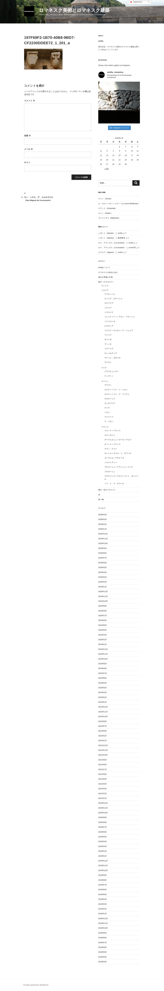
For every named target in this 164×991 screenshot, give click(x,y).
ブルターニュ (109, 471)
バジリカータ (109, 321)
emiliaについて (104, 267)
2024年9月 (102, 606)
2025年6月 (102, 563)
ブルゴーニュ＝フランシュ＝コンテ (118, 467)
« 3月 (106, 169)
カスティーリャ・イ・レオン (116, 390)
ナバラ (107, 408)
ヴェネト (108, 362)
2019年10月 (103, 870)
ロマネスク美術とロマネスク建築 (74, 10)
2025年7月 (102, 558)
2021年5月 (102, 779)
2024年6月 (102, 620)
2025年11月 (103, 539)
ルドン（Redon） (105, 213)
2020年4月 (102, 841)
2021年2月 (102, 793)
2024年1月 (102, 644)
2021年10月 (103, 755)
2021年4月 (102, 784)
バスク (107, 412)
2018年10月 (103, 928)
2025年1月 (102, 587)
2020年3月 (102, 846)
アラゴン (108, 385)
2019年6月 (102, 890)
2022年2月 (102, 736)
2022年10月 (103, 716)
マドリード (108, 417)
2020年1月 (102, 856)
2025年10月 (103, 543)
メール (28, 149)
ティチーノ (108, 376)
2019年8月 (102, 880)
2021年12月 (103, 745)
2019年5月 (102, 894)
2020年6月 (102, 832)
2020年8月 (102, 822)
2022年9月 (102, 721)
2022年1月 (102, 740)
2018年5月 (102, 952)
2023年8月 (102, 668)
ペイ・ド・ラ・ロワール (114, 483)
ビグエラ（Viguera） (106, 252)
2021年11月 (103, 750)
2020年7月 (102, 827)
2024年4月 (102, 630)
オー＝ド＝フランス (112, 444)
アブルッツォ (109, 294)
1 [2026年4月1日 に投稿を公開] (119, 146)
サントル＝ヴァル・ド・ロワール (117, 453)
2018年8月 (102, 938)
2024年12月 (103, 591)
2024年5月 (102, 625)
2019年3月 (102, 904)
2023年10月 (103, 659)
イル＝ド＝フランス (112, 430)
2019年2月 (102, 909)
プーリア (108, 335)
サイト (27, 162)
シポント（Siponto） (106, 233)
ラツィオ (108, 344)
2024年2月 (102, 640)
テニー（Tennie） (105, 199)
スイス (104, 368)
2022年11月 (103, 712)
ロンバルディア (110, 353)
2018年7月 (102, 942)
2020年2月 (102, 851)
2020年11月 (103, 808)
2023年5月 (102, 683)
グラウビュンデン (111, 371)
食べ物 (101, 499)
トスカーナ (108, 312)
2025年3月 (102, 577)
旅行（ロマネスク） (106, 282)
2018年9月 (102, 933)
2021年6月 (102, 774)
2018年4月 (102, 957)
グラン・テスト (110, 449)
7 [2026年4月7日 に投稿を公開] (113, 151)
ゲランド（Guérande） (107, 208)
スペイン (105, 381)
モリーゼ (108, 339)
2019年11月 (103, 865)
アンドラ (105, 286)
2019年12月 (103, 861)
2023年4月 (102, 688)
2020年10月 (103, 813)
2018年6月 (102, 947)
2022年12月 (103, 707)
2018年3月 (102, 962)
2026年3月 (102, 519)
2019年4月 (102, 899)
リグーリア (108, 349)
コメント (29, 101)
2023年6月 (102, 678)
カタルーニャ (109, 399)
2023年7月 (102, 673)
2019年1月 (102, 914)
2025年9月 (102, 548)
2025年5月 (102, 567)
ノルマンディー (110, 462)
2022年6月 (102, 731)
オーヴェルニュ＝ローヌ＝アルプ (117, 440)
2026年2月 (102, 524)
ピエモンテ (108, 326)
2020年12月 (103, 803)
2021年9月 (102, 760)
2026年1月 (102, 529)
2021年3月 (102, 789)
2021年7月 (102, 769)
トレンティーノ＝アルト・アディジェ (119, 317)
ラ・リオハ (108, 421)
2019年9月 (102, 875)
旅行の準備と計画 (105, 277)
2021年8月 (102, 765)
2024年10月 (103, 601)
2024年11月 (103, 596)
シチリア (108, 308)
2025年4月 (102, 572)
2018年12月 (103, 918)
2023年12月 (103, 649)
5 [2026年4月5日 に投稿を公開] (100, 151)
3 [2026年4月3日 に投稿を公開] (131, 146)
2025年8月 (102, 553)
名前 (27, 135)
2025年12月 (103, 534)
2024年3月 (102, 635)
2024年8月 (102, 611)
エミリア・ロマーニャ (113, 299)
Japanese (136, 2)
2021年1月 (102, 798)
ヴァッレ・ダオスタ (112, 358)
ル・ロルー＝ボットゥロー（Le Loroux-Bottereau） (119, 204)
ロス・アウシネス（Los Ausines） (112, 243)
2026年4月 (102, 515)
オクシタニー (109, 435)
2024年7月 (102, 616)
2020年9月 (102, 817)
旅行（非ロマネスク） (107, 490)
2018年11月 (103, 923)
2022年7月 (102, 726)
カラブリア (108, 303)
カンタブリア (109, 403)
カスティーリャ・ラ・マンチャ (117, 394)
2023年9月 (102, 664)
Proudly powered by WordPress (36, 985)
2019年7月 (102, 885)
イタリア (105, 290)
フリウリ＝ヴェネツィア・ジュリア (118, 330)
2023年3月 (102, 692)
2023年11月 (103, 654)
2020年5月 (102, 837)
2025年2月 (102, 582)
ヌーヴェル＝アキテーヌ (114, 458)
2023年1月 (102, 702)
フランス (105, 427)
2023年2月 (102, 697)
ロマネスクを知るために (108, 272)
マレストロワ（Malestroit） (109, 218)
